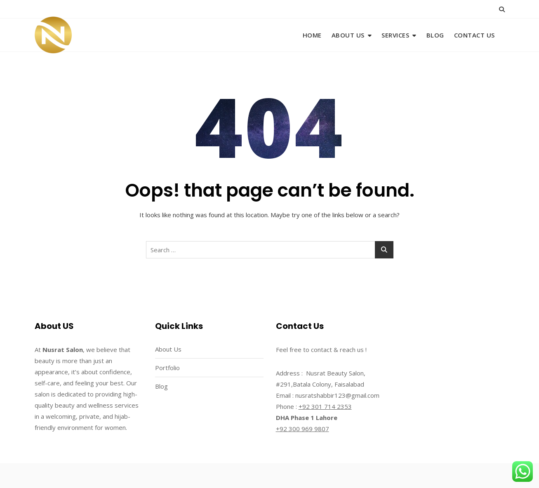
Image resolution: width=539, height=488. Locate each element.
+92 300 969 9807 (302, 429)
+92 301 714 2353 (325, 406)
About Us (348, 35)
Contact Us (474, 35)
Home (312, 35)
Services (395, 35)
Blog (435, 35)
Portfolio (167, 368)
